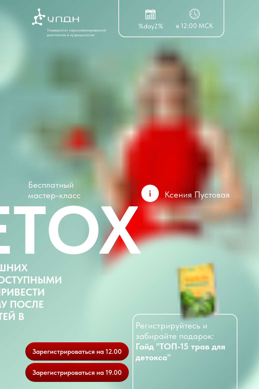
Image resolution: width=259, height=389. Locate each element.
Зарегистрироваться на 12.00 (77, 351)
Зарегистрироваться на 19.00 (77, 372)
